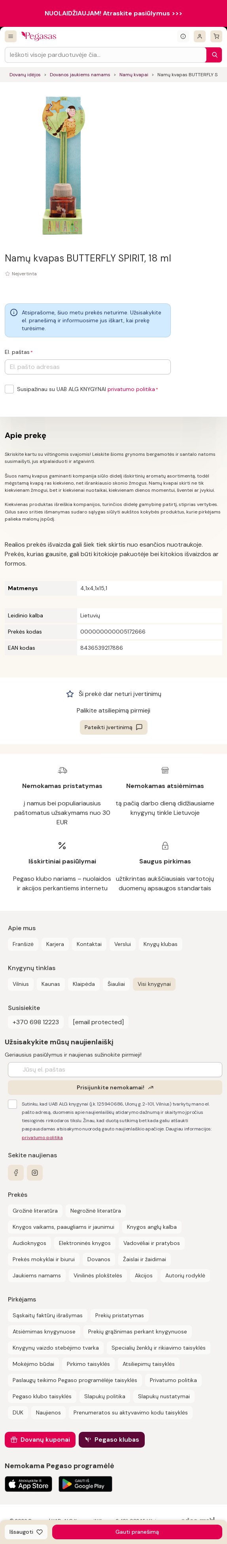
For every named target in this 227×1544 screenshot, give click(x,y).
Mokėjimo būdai (33, 1363)
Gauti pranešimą (137, 1531)
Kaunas (51, 983)
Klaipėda (84, 983)
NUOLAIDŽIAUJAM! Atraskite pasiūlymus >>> (113, 13)
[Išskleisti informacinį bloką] (183, 36)
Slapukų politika (104, 1396)
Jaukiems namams (37, 1275)
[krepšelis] (216, 36)
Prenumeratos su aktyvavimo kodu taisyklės (131, 1412)
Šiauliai (116, 983)
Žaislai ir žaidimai (144, 1259)
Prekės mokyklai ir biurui (44, 1259)
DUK (18, 1412)
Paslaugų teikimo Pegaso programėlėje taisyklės (75, 1380)
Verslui (122, 944)
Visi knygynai (154, 983)
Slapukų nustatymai (164, 1396)
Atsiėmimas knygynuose (44, 1331)
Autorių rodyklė (185, 1275)
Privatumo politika (173, 1380)
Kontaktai (89, 944)
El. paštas (17, 351)
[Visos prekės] (11, 36)
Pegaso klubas (117, 1439)
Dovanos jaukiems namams (80, 74)
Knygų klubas (161, 944)
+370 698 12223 (36, 1022)
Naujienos (48, 1412)
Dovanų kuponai (45, 1439)
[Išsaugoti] (26, 1532)
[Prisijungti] (200, 36)
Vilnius (21, 983)
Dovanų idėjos (25, 74)
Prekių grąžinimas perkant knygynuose (137, 1331)
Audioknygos (29, 1243)
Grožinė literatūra (35, 1210)
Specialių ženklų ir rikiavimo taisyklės (159, 1347)
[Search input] (105, 55)
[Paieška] (212, 55)
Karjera (55, 944)
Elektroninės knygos (85, 1243)
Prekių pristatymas (119, 1315)
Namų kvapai (133, 74)
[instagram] (35, 1173)
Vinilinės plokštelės (98, 1275)
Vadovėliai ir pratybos (151, 1243)
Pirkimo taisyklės (88, 1363)
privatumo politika (131, 389)
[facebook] (16, 1173)
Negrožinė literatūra (95, 1210)
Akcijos (144, 1275)
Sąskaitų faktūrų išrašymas (48, 1315)
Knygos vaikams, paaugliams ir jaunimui (63, 1226)
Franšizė (23, 944)
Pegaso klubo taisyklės (42, 1396)
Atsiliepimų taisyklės (149, 1363)
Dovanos (98, 1259)
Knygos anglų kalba (152, 1226)
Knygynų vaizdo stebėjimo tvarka (56, 1347)
